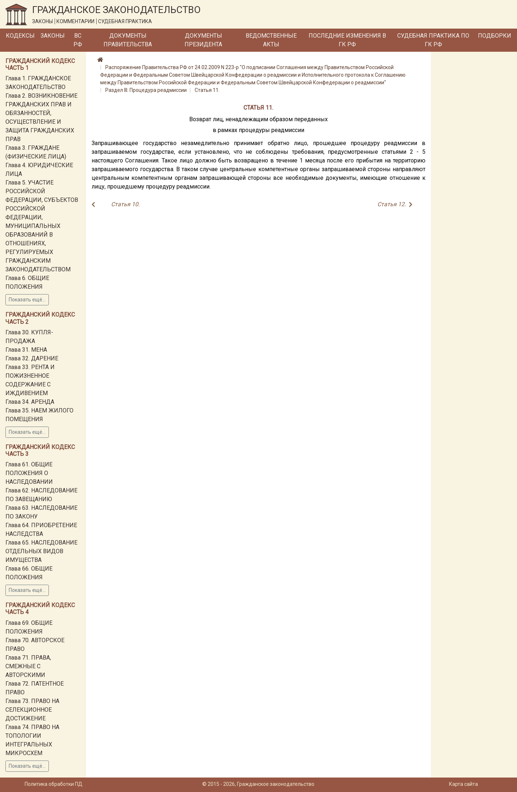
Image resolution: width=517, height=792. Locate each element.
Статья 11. (207, 90)
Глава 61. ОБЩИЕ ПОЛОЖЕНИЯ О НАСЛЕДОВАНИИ (29, 473)
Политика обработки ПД (53, 784)
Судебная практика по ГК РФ (433, 40)
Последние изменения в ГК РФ (347, 40)
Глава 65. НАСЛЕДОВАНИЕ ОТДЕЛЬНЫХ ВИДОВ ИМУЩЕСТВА (41, 551)
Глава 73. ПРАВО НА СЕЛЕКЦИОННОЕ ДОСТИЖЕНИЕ (32, 710)
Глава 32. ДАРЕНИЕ (31, 358)
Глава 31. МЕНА (26, 349)
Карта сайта (463, 784)
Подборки (494, 35)
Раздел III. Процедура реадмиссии (146, 90)
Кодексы (20, 35)
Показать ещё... (27, 299)
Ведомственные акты (271, 40)
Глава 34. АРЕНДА (29, 401)
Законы (53, 35)
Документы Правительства (127, 40)
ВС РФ (77, 40)
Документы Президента (203, 40)
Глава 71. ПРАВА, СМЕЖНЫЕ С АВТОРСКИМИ (28, 666)
